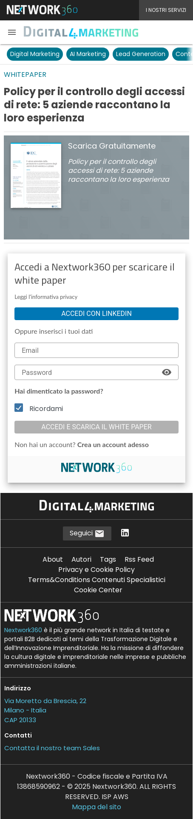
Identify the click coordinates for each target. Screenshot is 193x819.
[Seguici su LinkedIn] (125, 533)
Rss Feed (139, 559)
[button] (12, 32)
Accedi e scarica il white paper (96, 427)
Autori (81, 559)
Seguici (87, 533)
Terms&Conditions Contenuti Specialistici (96, 580)
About (53, 559)
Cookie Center (98, 590)
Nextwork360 (23, 630)
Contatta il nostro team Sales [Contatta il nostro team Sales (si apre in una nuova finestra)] (52, 747)
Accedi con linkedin (96, 314)
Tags (108, 559)
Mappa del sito (96, 807)
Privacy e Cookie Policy (96, 569)
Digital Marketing (35, 54)
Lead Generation (140, 54)
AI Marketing (88, 54)
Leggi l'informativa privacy (45, 296)
